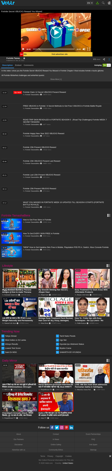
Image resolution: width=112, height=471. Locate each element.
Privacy (50, 456)
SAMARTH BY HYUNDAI (70, 352)
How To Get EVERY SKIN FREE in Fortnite (41, 233)
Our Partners (19, 439)
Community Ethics (56, 450)
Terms (42, 456)
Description (7, 65)
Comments (29, 65)
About (18, 434)
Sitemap (93, 450)
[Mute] (84, 49)
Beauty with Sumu (83, 295)
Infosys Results (11, 344)
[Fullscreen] (88, 49)
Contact (56, 434)
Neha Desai (44, 323)
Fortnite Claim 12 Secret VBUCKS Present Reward (44, 92)
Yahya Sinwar (11, 336)
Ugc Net (63, 340)
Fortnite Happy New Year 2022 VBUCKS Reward (43, 133)
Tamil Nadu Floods (67, 336)
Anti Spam (93, 445)
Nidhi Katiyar (81, 323)
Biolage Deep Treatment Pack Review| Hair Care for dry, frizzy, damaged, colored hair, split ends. (55, 320)
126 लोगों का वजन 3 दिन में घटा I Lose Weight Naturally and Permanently (17, 319)
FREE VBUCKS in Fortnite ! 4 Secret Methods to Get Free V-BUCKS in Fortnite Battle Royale (62, 106)
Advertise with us (18, 450)
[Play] (23, 49)
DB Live (7, 389)
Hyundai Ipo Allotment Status (72, 344)
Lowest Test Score (13, 348)
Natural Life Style (10, 323)
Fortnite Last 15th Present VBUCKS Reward (41, 175)
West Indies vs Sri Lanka (15, 340)
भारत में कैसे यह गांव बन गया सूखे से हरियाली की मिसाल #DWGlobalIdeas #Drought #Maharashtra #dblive (19, 386)
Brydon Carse (65, 348)
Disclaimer (18, 445)
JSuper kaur (44, 295)
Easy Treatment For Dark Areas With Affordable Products (91, 291)
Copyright (59, 456)
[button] (56, 32)
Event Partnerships (93, 434)
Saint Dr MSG (11, 352)
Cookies (68, 456)
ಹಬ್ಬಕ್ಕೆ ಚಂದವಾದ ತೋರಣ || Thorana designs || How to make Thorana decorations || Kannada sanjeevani (17, 292)
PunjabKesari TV (46, 389)
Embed (18, 65)
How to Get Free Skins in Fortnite (37, 220)
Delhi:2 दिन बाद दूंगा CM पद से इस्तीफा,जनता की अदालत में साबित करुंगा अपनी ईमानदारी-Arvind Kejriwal (55, 415)
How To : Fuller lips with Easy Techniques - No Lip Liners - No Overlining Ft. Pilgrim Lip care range (91, 320)
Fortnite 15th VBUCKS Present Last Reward (41, 161)
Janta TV (44, 418)
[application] (56, 32)
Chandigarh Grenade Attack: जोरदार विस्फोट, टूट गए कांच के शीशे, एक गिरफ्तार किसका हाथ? (17, 415)
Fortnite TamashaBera (16, 58)
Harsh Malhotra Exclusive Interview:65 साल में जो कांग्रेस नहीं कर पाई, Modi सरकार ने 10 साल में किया (55, 386)
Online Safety (56, 445)
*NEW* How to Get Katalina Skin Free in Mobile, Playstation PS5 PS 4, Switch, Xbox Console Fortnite (66, 247)
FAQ (93, 439)
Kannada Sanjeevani (11, 295)
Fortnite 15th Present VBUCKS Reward (39, 147)
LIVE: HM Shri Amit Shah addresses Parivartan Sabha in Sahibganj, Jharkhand (91, 386)
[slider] (53, 49)
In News (56, 439)
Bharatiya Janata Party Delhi (86, 389)
